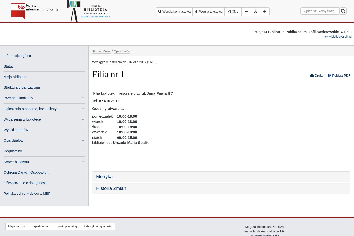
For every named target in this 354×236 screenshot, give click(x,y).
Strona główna (101, 51)
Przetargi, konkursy (18, 98)
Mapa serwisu (17, 226)
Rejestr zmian (40, 226)
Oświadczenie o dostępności (25, 183)
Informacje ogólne (17, 56)
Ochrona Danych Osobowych (26, 172)
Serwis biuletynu (16, 162)
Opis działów (13, 140)
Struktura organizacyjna (22, 87)
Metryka (104, 176)
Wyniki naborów (16, 130)
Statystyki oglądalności (97, 226)
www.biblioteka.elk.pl (338, 36)
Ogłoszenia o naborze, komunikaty (30, 109)
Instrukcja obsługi (66, 226)
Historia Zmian (111, 188)
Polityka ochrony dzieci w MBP (27, 193)
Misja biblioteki (15, 77)
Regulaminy (13, 151)
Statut (8, 66)
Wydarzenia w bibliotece (22, 119)
